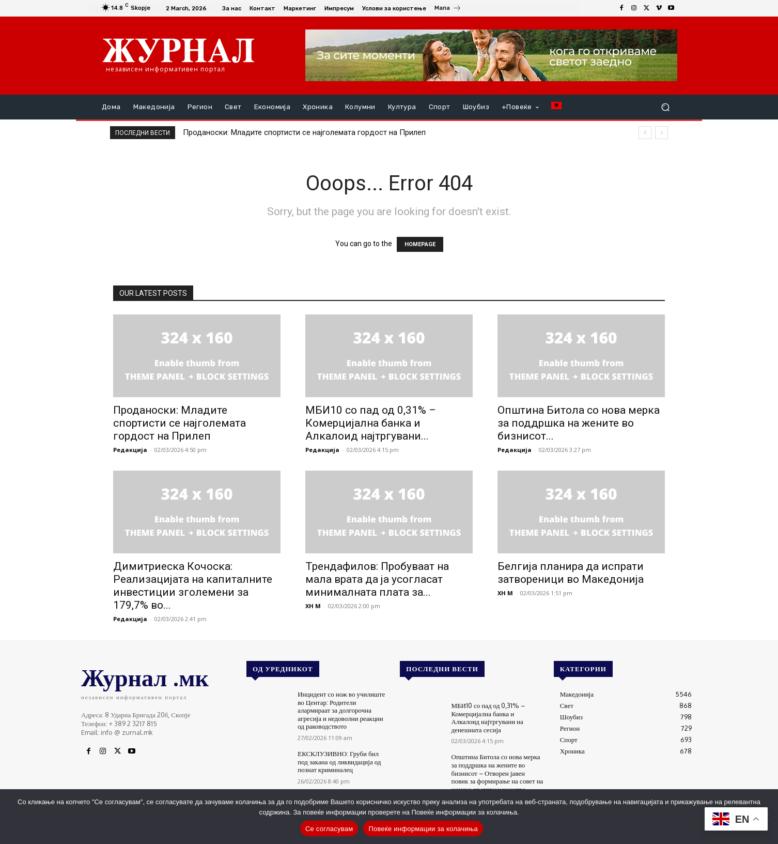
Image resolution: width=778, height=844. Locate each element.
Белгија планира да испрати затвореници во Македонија (570, 572)
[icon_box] (447, 9)
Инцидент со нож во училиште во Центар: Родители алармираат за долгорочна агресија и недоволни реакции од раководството (341, 710)
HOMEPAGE (419, 244)
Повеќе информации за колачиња (423, 829)
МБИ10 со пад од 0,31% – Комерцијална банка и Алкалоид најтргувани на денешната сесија (488, 717)
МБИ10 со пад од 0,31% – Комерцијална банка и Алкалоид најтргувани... (370, 423)
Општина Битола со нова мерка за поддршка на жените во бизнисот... (578, 423)
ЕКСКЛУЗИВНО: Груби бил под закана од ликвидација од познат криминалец (339, 761)
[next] (661, 132)
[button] (665, 107)
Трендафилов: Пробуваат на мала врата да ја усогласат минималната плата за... (377, 579)
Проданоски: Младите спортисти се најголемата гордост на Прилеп (304, 132)
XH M (313, 606)
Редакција (130, 450)
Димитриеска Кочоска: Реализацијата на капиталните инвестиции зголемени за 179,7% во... (192, 585)
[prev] (645, 132)
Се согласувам (329, 829)
